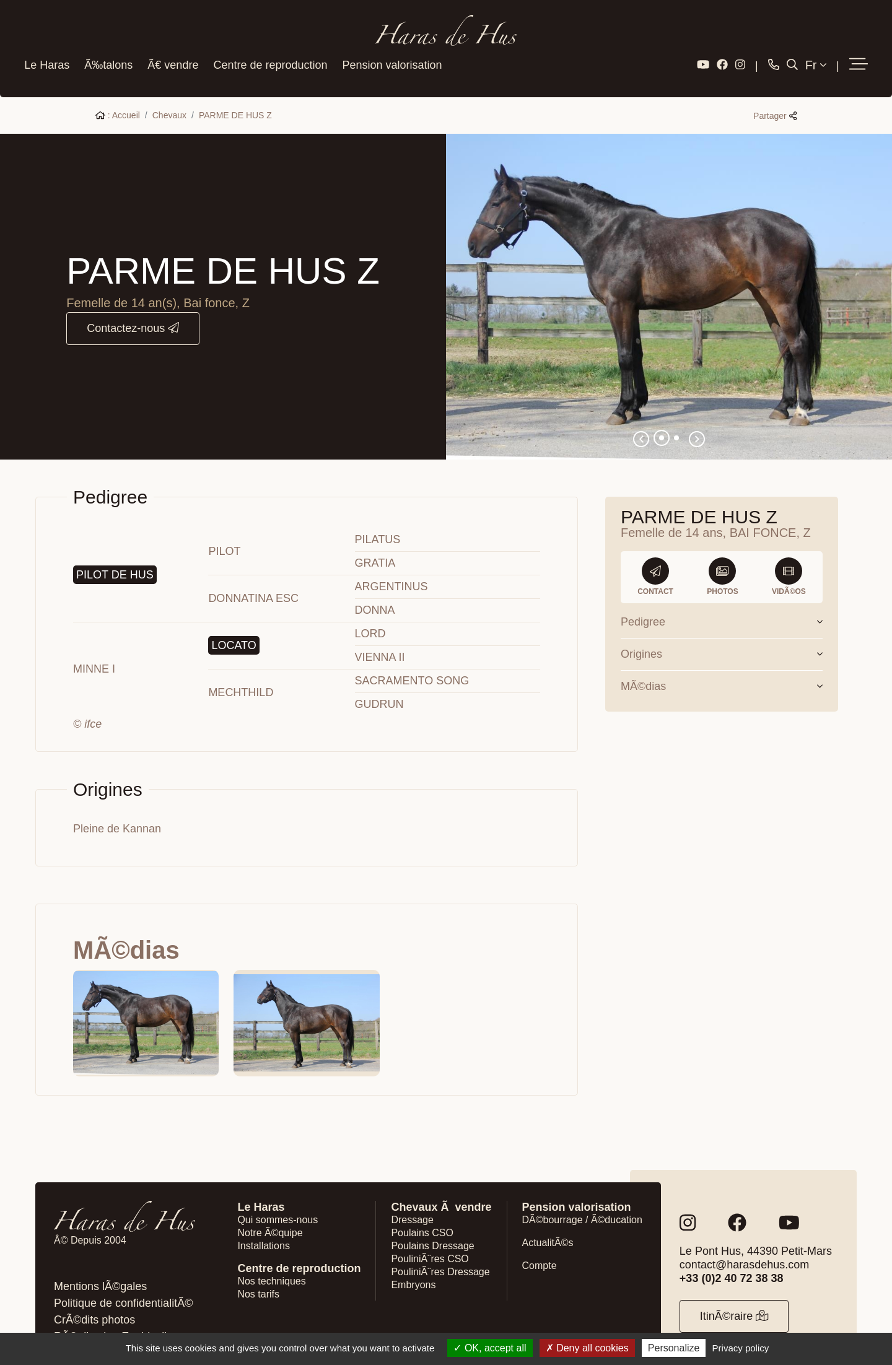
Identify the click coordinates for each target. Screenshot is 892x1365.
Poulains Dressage (432, 1228)
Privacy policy (740, 1348)
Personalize (674, 1348)
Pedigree (722, 604)
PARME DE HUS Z (235, 97)
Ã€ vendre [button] (170, 54)
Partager (775, 98)
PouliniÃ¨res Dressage (440, 1254)
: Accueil (117, 97)
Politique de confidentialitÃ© (123, 1285)
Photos (722, 558)
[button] (861, 55)
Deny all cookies (587, 1348)
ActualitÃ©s (548, 1224)
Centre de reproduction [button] (268, 54)
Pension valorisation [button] (389, 54)
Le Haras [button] (44, 54)
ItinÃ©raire (734, 1298)
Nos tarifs (258, 1276)
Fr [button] (818, 55)
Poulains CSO (422, 1215)
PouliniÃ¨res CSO (429, 1241)
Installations (263, 1228)
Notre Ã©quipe (269, 1215)
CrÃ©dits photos (94, 1302)
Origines (722, 636)
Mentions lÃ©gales (100, 1268)
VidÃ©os (789, 558)
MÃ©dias (722, 668)
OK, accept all (489, 1348)
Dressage (412, 1202)
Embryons (413, 1267)
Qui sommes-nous (277, 1202)
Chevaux (169, 97)
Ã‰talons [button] (106, 54)
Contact (655, 558)
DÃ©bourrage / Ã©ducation (582, 1202)
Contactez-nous (133, 310)
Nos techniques (271, 1263)
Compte (539, 1247)
